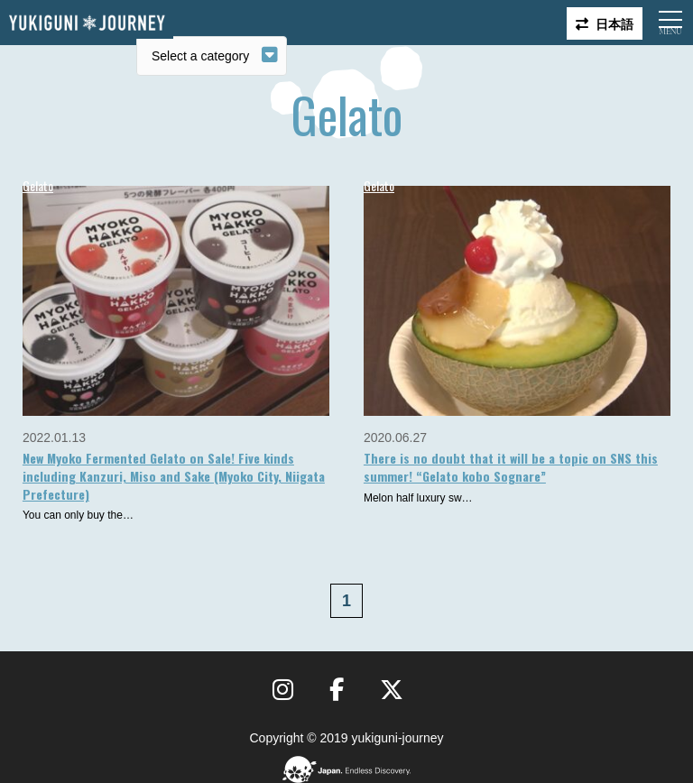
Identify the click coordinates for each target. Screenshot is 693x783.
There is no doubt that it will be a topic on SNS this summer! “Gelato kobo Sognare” (511, 466)
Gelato (38, 185)
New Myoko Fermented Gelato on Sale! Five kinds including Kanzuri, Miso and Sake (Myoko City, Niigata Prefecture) (174, 475)
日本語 (614, 23)
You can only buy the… (78, 515)
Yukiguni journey (86, 23)
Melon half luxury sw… (418, 498)
